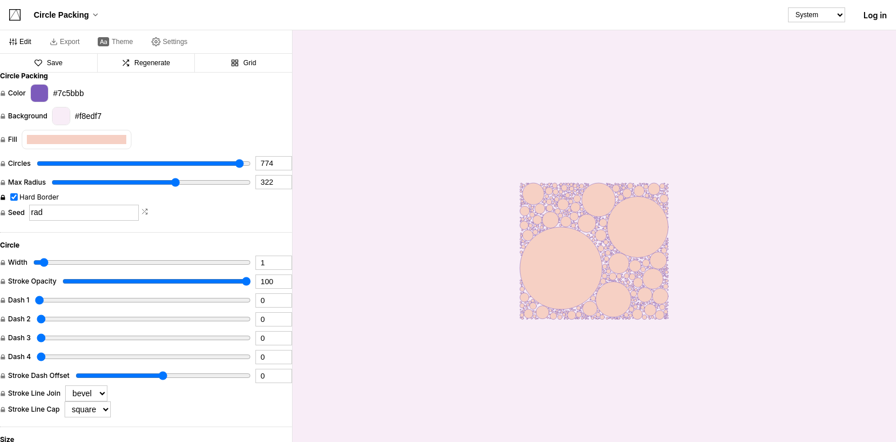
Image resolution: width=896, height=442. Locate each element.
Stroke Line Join (34, 393)
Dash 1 (18, 300)
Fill (12, 139)
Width (17, 262)
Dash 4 (19, 356)
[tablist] (146, 42)
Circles (19, 163)
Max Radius (27, 182)
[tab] (20, 41)
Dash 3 (19, 338)
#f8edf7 (77, 116)
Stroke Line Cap (34, 409)
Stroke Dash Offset (39, 375)
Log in (875, 15)
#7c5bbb (57, 93)
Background (27, 116)
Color (17, 93)
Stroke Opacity (32, 281)
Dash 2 (19, 319)
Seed (16, 212)
